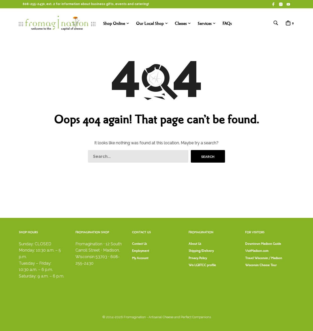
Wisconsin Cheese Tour (261, 265)
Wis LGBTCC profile (202, 265)
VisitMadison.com (257, 251)
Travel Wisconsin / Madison (263, 258)
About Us (195, 244)
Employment (140, 251)
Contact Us (139, 244)
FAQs (227, 23)
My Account (140, 258)
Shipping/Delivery (201, 251)
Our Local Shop (150, 23)
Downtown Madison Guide (263, 244)
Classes (181, 23)
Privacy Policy (198, 258)
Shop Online (114, 23)
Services (204, 23)
